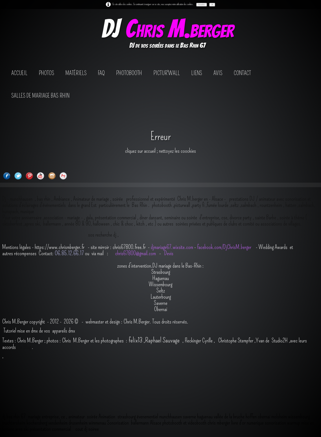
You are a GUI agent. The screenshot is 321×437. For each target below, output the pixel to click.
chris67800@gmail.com (136, 253)
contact (242, 73)
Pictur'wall (166, 73)
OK (212, 4)
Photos (46, 73)
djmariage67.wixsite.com (172, 247)
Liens (196, 73)
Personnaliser (201, 4)
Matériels (76, 73)
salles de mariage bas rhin (40, 95)
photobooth (129, 73)
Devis (168, 253)
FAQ (101, 73)
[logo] (167, 35)
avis (217, 73)
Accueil (19, 73)
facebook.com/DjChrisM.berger (224, 247)
